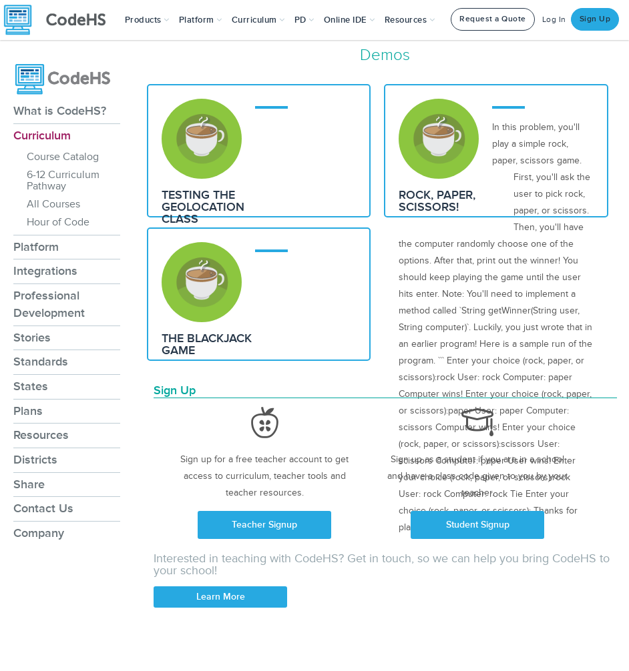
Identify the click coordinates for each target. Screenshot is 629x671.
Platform (36, 246)
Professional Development (49, 304)
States (30, 386)
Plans (28, 411)
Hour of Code (58, 222)
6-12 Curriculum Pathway (63, 180)
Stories (32, 337)
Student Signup (477, 524)
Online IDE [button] (349, 20)
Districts (35, 459)
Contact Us (43, 508)
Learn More (220, 596)
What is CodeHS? (59, 110)
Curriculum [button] (258, 20)
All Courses (53, 204)
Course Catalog (63, 156)
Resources (41, 435)
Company (38, 533)
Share (29, 484)
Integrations (45, 270)
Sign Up (595, 19)
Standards (40, 361)
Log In (554, 20)
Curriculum (42, 135)
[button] (147, 20)
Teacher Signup (264, 524)
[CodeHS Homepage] (60, 20)
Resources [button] (410, 20)
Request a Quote (492, 19)
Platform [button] (200, 20)
